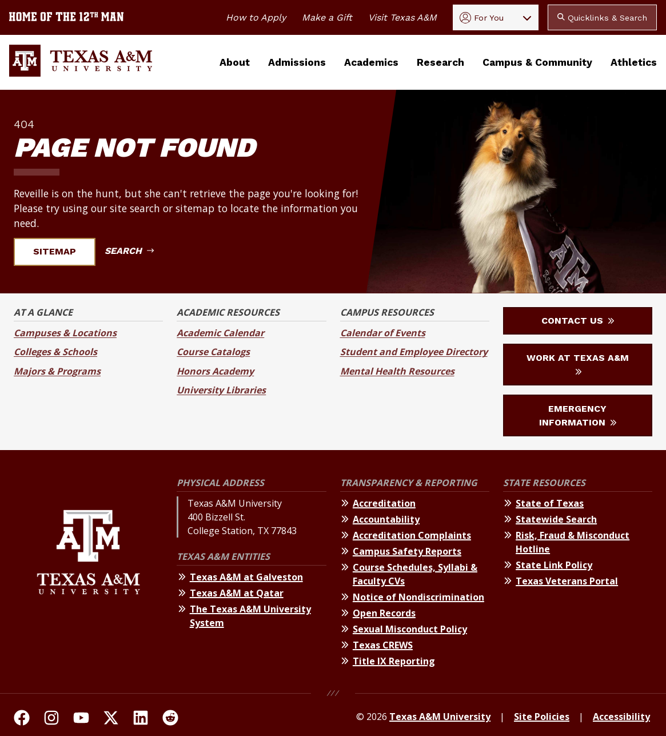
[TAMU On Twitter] (111, 719)
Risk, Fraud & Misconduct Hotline (572, 542)
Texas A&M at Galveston (246, 577)
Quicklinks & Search (602, 17)
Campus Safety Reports (407, 551)
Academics (371, 62)
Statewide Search (556, 519)
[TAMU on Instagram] (51, 719)
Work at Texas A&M (578, 363)
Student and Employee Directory (414, 351)
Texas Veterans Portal (567, 581)
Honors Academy (215, 371)
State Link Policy (554, 565)
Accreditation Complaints (412, 535)
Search (129, 250)
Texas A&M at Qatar (237, 593)
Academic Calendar (220, 333)
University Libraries (221, 390)
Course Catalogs (213, 351)
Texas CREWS (383, 645)
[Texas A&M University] (88, 574)
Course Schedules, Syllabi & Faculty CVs (415, 574)
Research (440, 62)
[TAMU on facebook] (22, 719)
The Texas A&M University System (250, 616)
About (235, 62)
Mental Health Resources (397, 371)
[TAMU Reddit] (170, 719)
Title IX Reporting (394, 661)
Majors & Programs (57, 371)
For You (482, 17)
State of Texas (550, 503)
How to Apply (256, 17)
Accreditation (384, 503)
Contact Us (577, 320)
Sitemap (61, 251)
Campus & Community (537, 62)
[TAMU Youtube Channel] (81, 719)
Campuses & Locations (65, 333)
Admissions (297, 62)
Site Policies (541, 716)
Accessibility (621, 716)
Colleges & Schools (55, 351)
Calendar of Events (382, 333)
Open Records (384, 613)
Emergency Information (577, 415)
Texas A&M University (439, 716)
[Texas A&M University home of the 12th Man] (66, 18)
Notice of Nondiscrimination (418, 597)
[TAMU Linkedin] (140, 719)
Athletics (634, 62)
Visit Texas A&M (402, 17)
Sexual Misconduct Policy (410, 629)
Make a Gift (327, 17)
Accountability (386, 519)
